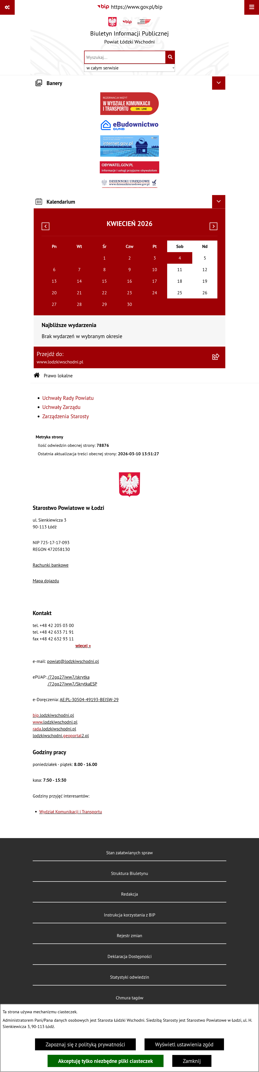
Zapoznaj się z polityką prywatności (85, 1044)
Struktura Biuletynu (129, 873)
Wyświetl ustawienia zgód (184, 1044)
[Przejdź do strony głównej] (129, 32)
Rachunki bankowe (51, 565)
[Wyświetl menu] (251, 7)
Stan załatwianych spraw (129, 852)
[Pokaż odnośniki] (7, 7)
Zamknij (192, 1061)
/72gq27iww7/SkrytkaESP (72, 684)
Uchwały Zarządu (61, 407)
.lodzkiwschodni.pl (53, 715)
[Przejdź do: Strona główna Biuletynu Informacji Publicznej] (37, 375)
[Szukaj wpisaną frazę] (170, 57)
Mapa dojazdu (46, 580)
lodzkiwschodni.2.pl (61, 735)
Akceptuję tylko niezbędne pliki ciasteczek (105, 1060)
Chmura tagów (129, 998)
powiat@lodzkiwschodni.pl (73, 661)
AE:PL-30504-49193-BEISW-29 (89, 699)
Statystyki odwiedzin (129, 977)
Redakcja (129, 894)
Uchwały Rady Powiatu (68, 398)
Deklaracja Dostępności (130, 956)
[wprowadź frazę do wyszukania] (125, 57)
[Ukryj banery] (218, 83)
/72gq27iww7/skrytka (69, 677)
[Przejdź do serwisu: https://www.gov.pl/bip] (129, 7)
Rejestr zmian (129, 935)
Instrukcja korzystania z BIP (129, 915)
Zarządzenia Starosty (65, 416)
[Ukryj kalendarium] (218, 201)
